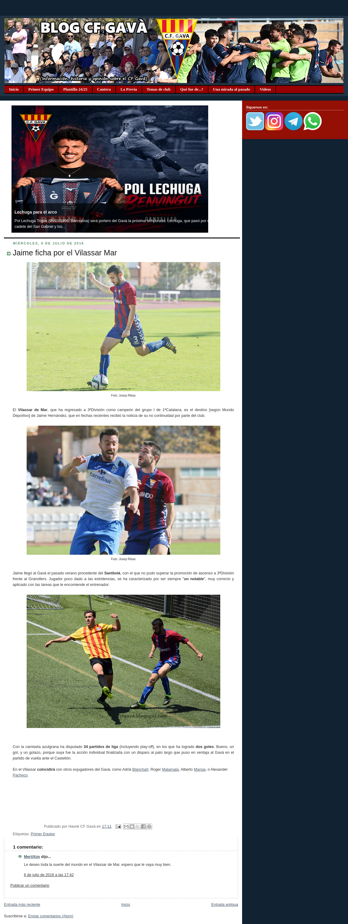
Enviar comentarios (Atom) (50, 916)
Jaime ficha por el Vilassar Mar (65, 252)
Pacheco (20, 775)
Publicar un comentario (29, 885)
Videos (265, 89)
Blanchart (140, 769)
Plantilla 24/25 (75, 89)
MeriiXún (32, 857)
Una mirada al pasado (231, 89)
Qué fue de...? (191, 89)
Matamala (170, 769)
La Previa (128, 89)
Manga (199, 769)
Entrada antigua (224, 904)
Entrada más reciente (22, 904)
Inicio (14, 89)
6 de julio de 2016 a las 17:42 (49, 875)
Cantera (104, 89)
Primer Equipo (41, 89)
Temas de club (159, 89)
